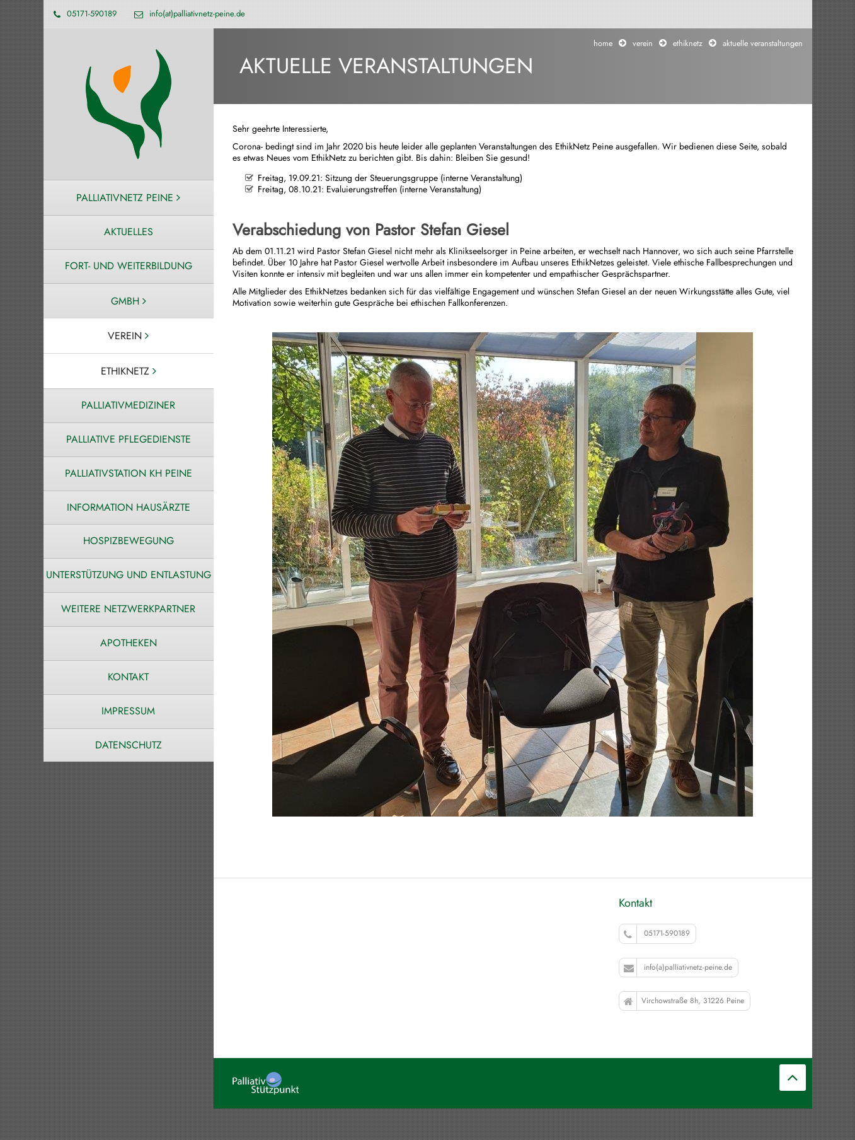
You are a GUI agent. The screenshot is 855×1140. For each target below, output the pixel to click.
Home (603, 43)
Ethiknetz (688, 43)
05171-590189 (657, 933)
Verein (643, 43)
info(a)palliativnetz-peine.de (678, 967)
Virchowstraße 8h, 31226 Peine (684, 1000)
